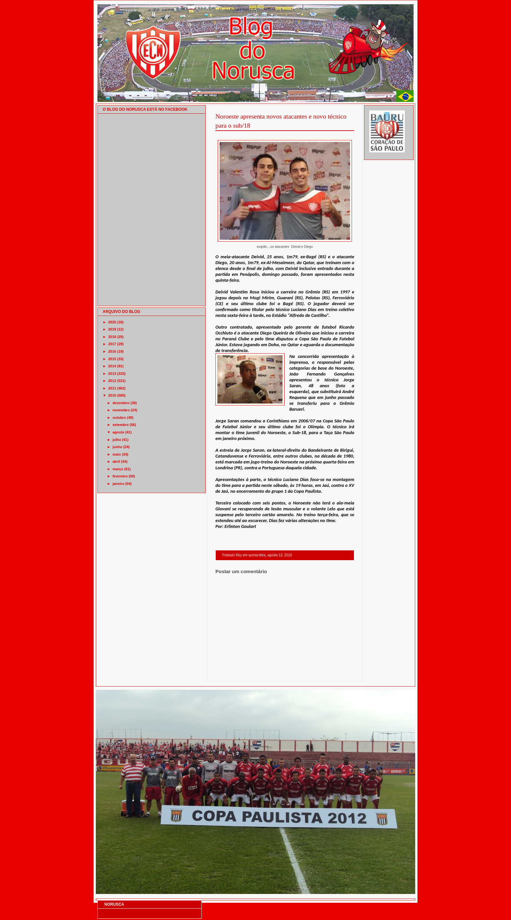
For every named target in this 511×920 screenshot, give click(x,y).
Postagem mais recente (233, 673)
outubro (119, 417)
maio (116, 454)
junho (117, 447)
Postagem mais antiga (337, 673)
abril (116, 461)
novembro (121, 410)
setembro (120, 425)
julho (116, 440)
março (117, 469)
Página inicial (286, 673)
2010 (112, 395)
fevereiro (119, 476)
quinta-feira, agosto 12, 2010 (270, 555)
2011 (112, 388)
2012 (112, 381)
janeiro (118, 484)
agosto (118, 432)
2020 (112, 322)
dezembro (120, 403)
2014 (112, 366)
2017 (112, 344)
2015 (112, 359)
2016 (112, 351)
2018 (112, 337)
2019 (112, 329)
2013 (112, 373)
